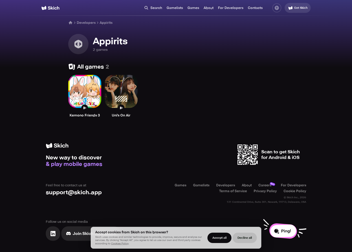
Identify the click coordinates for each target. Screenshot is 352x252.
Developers (86, 23)
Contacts (255, 8)
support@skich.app (74, 192)
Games (193, 8)
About (208, 8)
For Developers (230, 8)
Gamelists (175, 8)
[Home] (50, 8)
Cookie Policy (295, 191)
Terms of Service (233, 191)
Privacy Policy (265, 191)
